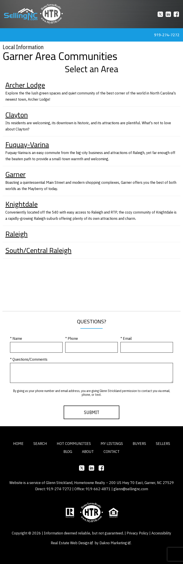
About (88, 451)
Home (18, 443)
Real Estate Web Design (72, 542)
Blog (67, 451)
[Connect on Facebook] (176, 14)
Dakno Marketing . (115, 542)
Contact (112, 451)
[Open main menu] (5, 35)
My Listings (112, 443)
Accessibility (161, 533)
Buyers (139, 443)
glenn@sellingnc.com (131, 488)
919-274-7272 (59, 488)
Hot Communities (74, 443)
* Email (126, 338)
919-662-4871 (98, 488)
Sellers (163, 443)
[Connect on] (160, 14)
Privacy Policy (137, 533)
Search (40, 443)
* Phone (71, 338)
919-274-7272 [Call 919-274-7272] (166, 34)
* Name (16, 338)
